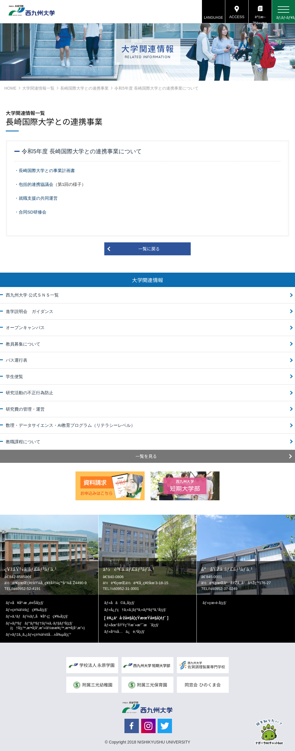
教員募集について (23, 343)
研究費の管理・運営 (25, 409)
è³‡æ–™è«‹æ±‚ (260, 19)
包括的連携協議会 (36, 184)
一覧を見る (146, 456)
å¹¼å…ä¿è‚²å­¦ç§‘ (127, 631)
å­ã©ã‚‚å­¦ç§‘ (122, 603)
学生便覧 (14, 376)
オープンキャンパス (25, 327)
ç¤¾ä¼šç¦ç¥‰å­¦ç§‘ (30, 609)
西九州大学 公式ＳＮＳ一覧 (32, 295)
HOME (10, 88)
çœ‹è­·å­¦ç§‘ (217, 603)
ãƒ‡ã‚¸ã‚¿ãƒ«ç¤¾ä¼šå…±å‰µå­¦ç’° (41, 634)
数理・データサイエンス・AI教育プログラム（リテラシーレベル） (70, 425)
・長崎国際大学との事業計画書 (44, 170)
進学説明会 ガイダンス (29, 311)
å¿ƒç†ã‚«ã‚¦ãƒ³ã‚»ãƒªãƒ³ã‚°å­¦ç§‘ (138, 609)
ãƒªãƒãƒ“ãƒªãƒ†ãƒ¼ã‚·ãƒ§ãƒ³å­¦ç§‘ (47, 625)
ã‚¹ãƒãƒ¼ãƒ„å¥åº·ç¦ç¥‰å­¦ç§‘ (40, 616)
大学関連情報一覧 (38, 88)
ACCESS (236, 17)
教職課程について (23, 441)
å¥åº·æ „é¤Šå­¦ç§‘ (28, 603)
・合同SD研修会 (30, 212)
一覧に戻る (149, 249)
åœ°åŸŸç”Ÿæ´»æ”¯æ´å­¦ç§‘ (134, 625)
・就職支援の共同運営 (36, 198)
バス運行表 (16, 360)
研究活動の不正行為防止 (29, 392)
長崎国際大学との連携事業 (84, 88)
